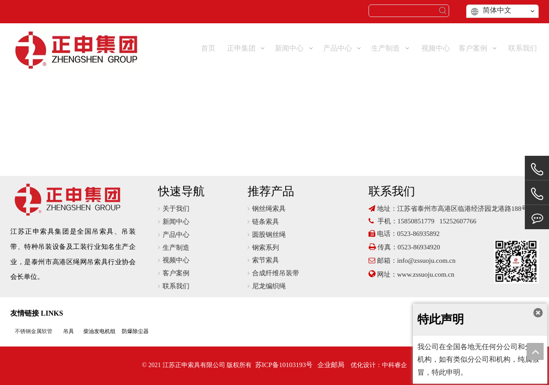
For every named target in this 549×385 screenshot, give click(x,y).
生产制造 (176, 247)
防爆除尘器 (135, 331)
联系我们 (176, 286)
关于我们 (176, 208)
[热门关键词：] (443, 11)
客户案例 (176, 273)
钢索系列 (265, 247)
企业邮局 (330, 364)
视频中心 (176, 260)
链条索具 (265, 221)
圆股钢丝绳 (269, 234)
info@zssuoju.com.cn (426, 260)
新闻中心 (176, 221)
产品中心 (176, 234)
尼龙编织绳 (269, 286)
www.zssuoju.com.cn (426, 274)
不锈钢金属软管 (33, 331)
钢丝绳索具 (269, 208)
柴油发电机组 (99, 331)
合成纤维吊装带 (275, 273)
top (535, 351)
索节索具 (265, 260)
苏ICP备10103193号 (284, 364)
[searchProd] (403, 11)
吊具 (68, 331)
